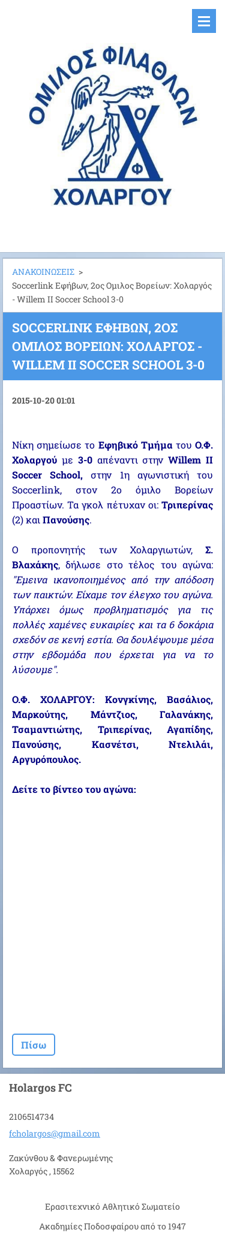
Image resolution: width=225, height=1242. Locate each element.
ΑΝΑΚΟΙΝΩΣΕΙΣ (43, 271)
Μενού (204, 21)
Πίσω (33, 1044)
